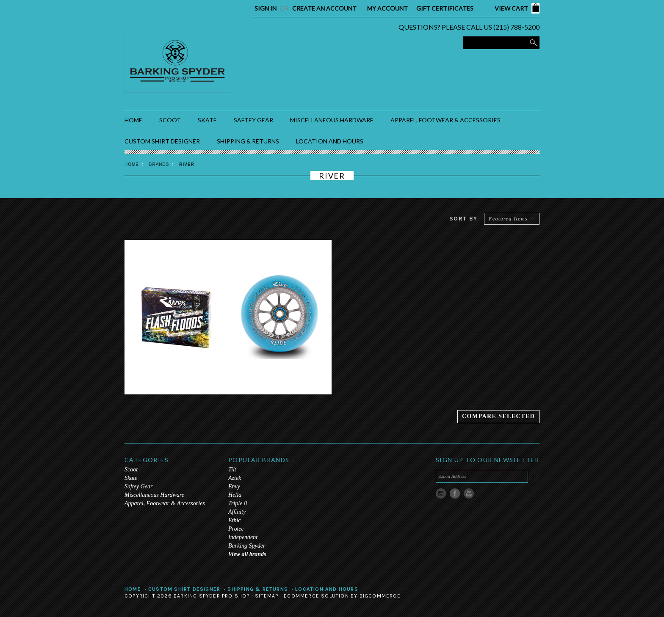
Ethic (234, 520)
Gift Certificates (444, 8)
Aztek (234, 478)
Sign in (266, 8)
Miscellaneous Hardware (332, 120)
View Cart (511, 8)
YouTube (469, 493)
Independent (242, 537)
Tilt (232, 469)
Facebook (455, 493)
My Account (387, 8)
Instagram (441, 493)
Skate (207, 120)
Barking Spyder (246, 546)
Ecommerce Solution (316, 596)
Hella (234, 495)
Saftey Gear (253, 120)
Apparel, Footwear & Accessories (445, 120)
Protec (236, 529)
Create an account (324, 8)
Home (132, 164)
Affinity (237, 512)
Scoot (170, 120)
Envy (234, 486)
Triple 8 (237, 503)
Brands (159, 164)
